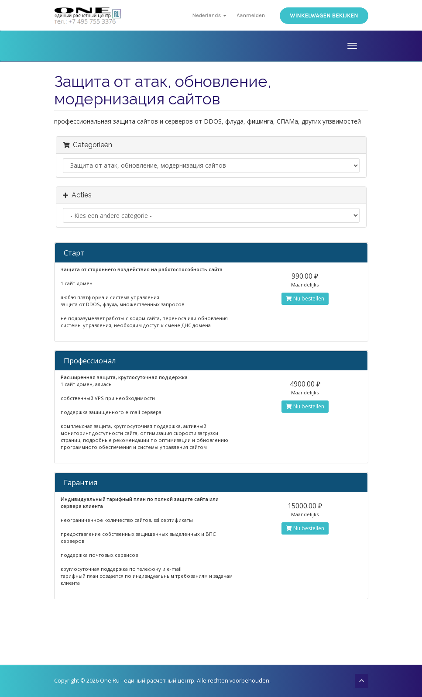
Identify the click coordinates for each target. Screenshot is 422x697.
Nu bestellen (305, 298)
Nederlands (209, 15)
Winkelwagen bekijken (324, 15)
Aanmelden (251, 15)
